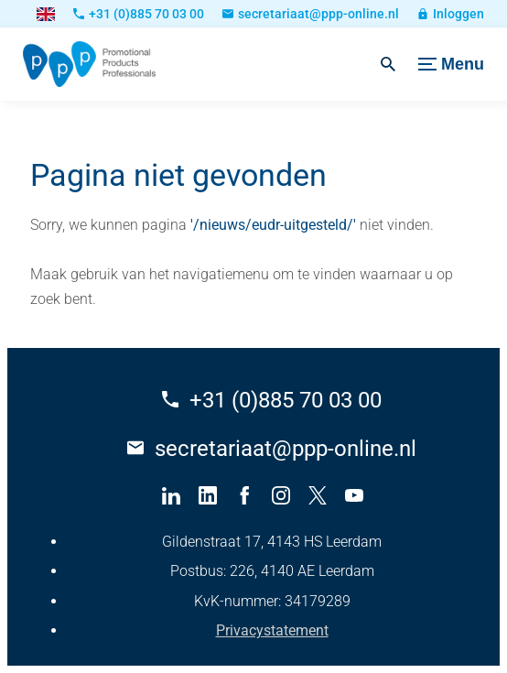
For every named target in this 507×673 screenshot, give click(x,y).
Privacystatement (272, 630)
